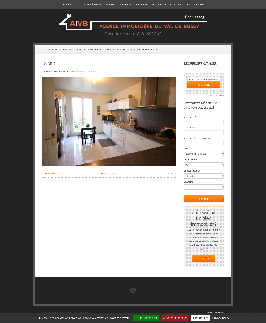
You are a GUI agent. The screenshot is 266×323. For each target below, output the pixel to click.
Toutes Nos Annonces (56, 49)
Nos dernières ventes (144, 49)
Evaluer (110, 4)
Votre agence (71, 4)
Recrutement (195, 4)
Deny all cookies (175, 317)
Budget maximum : (193, 171)
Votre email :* (190, 127)
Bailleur (141, 4)
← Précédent (48, 173)
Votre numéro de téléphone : (198, 138)
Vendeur (126, 4)
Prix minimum (190, 159)
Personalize (201, 317)
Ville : (186, 148)
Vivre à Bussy (92, 4)
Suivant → (171, 173)
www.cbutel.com (215, 312)
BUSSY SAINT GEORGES (83, 71)
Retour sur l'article (109, 173)
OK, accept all (146, 317)
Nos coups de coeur (89, 49)
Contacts (176, 4)
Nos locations (115, 49)
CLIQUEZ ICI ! (204, 258)
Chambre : (189, 182)
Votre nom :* (190, 117)
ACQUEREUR (158, 4)
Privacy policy (220, 317)
